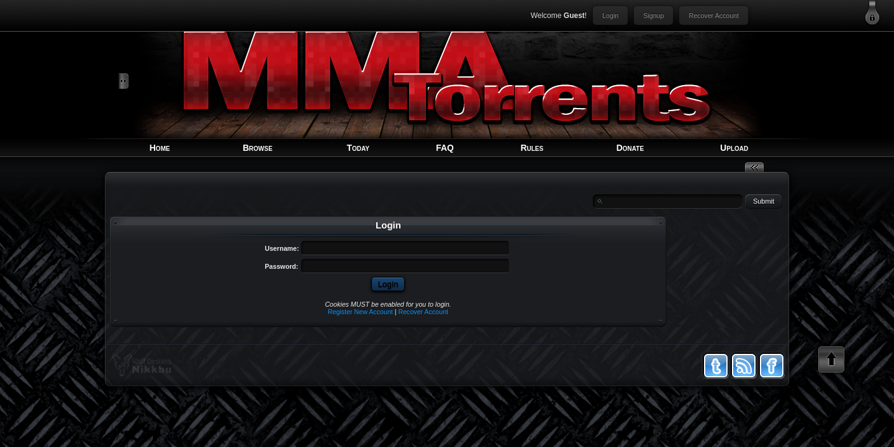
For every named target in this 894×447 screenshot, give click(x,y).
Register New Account (360, 311)
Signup (653, 15)
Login (610, 15)
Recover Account (714, 15)
